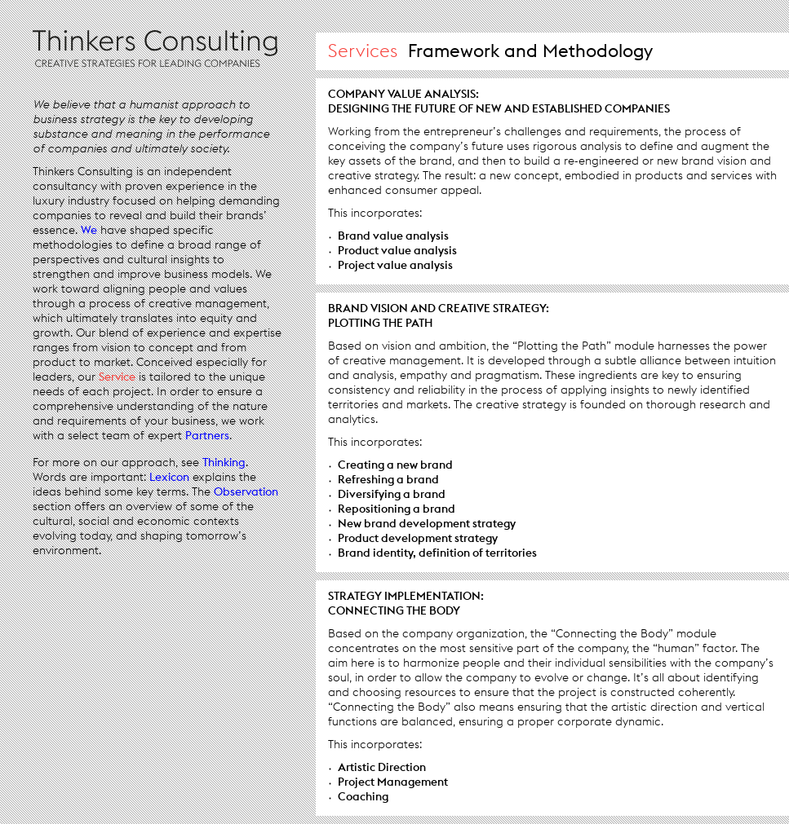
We (89, 229)
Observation (246, 491)
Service (117, 376)
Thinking (224, 462)
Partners (207, 435)
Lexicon (169, 476)
